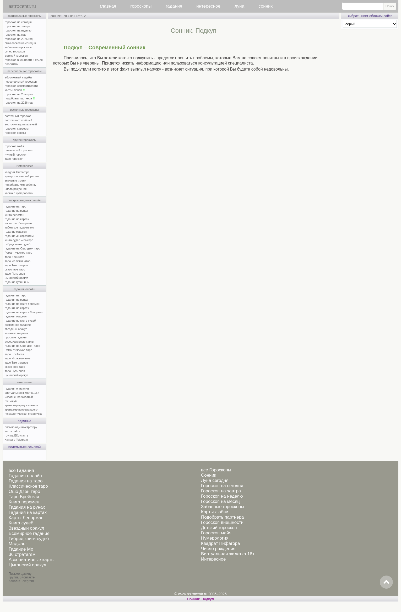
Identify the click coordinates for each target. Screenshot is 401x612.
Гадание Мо (21, 549)
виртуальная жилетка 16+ (22, 392)
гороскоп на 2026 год (19, 38)
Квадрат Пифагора (220, 543)
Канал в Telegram (16, 439)
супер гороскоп (15, 51)
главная (108, 6)
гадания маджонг (16, 316)
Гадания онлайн (25, 475)
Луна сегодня (215, 480)
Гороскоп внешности (222, 522)
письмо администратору (21, 427)
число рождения (15, 188)
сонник (265, 6)
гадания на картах (17, 308)
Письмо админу (20, 574)
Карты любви (214, 511)
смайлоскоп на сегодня (20, 43)
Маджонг (18, 543)
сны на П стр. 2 (74, 16)
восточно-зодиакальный (21, 124)
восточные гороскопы (24, 109)
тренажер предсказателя (21, 405)
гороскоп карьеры (17, 128)
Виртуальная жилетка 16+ (228, 553)
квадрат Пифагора (17, 172)
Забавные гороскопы (222, 506)
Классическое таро (28, 486)
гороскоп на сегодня (18, 22)
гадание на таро (15, 206)
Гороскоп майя (216, 532)
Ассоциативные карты (32, 559)
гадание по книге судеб (20, 320)
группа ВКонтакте (16, 435)
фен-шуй (11, 401)
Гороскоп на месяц (220, 501)
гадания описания (17, 388)
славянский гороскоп (18, 150)
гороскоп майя (14, 146)
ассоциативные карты (19, 341)
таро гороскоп (14, 158)
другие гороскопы (24, 139)
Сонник (208, 475)
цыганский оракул (17, 277)
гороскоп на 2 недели (19, 94)
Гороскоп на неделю (222, 496)
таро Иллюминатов (17, 261)
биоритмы (11, 64)
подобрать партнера (20, 98)
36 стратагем (22, 554)
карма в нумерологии (19, 193)
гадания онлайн (24, 289)
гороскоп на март (16, 34)
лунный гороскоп (16, 154)
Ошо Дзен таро (24, 491)
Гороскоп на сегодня (222, 485)
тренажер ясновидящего (21, 409)
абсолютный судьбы (18, 77)
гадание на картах (17, 219)
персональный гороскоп (21, 81)
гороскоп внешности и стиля (24, 59)
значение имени (15, 180)
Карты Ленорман (26, 517)
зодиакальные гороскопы (24, 15)
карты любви (15, 90)
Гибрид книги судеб (29, 538)
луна (239, 6)
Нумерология (215, 538)
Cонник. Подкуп (200, 599)
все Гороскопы (216, 469)
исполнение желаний (19, 396)
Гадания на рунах (27, 507)
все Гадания (21, 470)
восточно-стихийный (18, 120)
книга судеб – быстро (19, 240)
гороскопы (140, 6)
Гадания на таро (25, 480)
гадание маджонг (16, 231)
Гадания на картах (28, 512)
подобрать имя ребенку (20, 184)
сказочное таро (15, 269)
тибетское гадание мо (19, 227)
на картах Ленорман (18, 223)
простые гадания (16, 337)
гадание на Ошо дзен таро (22, 248)
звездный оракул (16, 329)
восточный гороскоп (18, 116)
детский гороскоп (16, 55)
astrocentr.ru (22, 6)
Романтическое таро (18, 252)
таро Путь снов (15, 273)
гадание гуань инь (17, 282)
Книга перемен (24, 501)
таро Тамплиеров (16, 265)
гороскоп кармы (15, 132)
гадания (174, 6)
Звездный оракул (26, 528)
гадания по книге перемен (22, 303)
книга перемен (14, 214)
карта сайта (12, 431)
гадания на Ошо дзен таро (22, 345)
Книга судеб (21, 522)
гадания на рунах (16, 299)
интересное (208, 6)
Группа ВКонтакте (22, 577)
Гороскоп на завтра (221, 490)
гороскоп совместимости (21, 85)
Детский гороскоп (219, 527)
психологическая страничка (23, 413)
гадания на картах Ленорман (25, 312)
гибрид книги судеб (17, 244)
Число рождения (218, 548)
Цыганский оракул (27, 564)
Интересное (213, 559)
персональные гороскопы (25, 71)
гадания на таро (15, 295)
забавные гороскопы (18, 47)
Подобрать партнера (222, 517)
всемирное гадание (18, 324)
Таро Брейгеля (24, 496)
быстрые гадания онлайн (24, 200)
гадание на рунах (16, 210)
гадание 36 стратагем (19, 235)
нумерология (24, 165)
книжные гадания (16, 333)
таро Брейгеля (14, 256)
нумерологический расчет (22, 176)
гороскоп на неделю (18, 30)
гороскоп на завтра (17, 26)
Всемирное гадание (29, 533)
